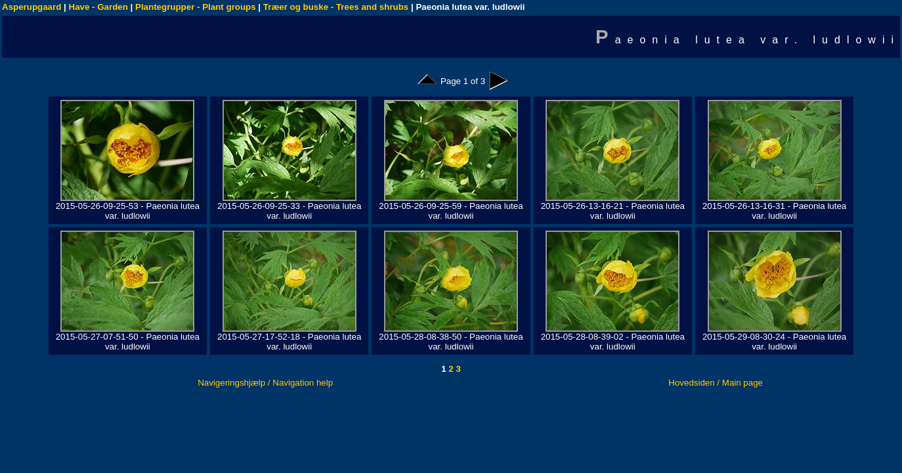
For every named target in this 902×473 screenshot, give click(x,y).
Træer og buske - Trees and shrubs (335, 7)
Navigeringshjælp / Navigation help (265, 383)
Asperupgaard (31, 7)
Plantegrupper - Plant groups (195, 7)
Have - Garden (98, 7)
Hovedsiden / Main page (715, 383)
